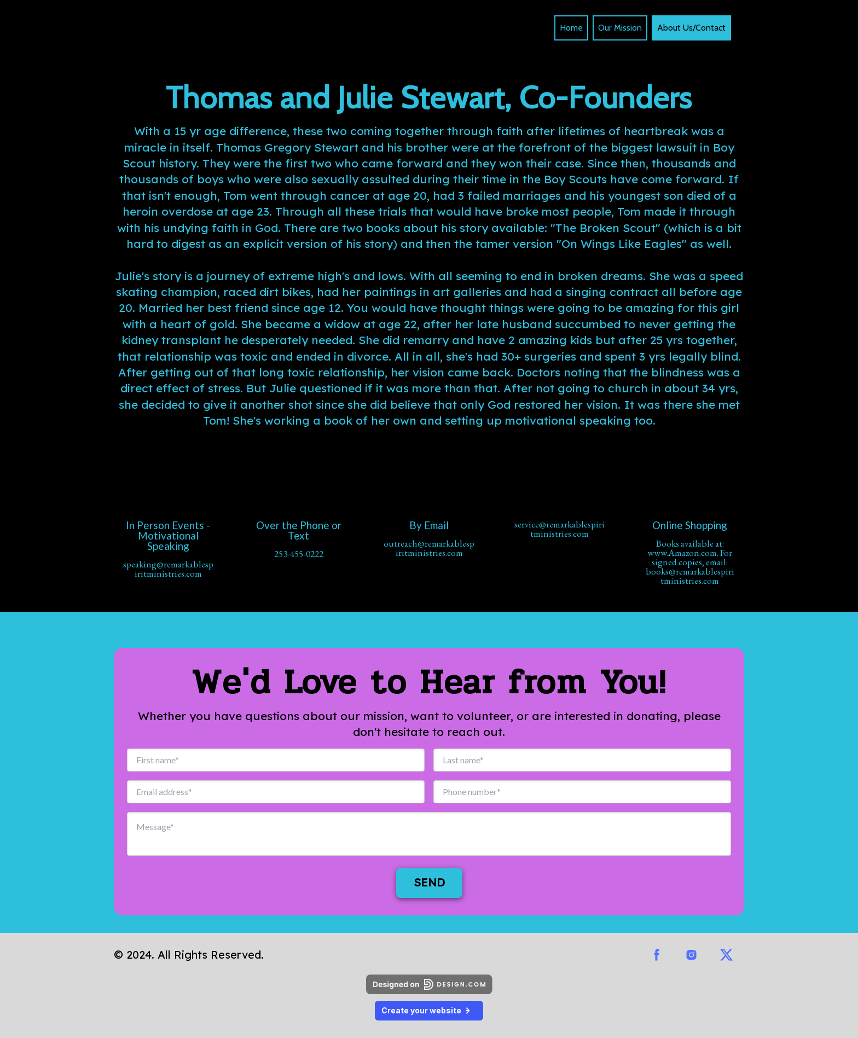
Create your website (429, 1010)
